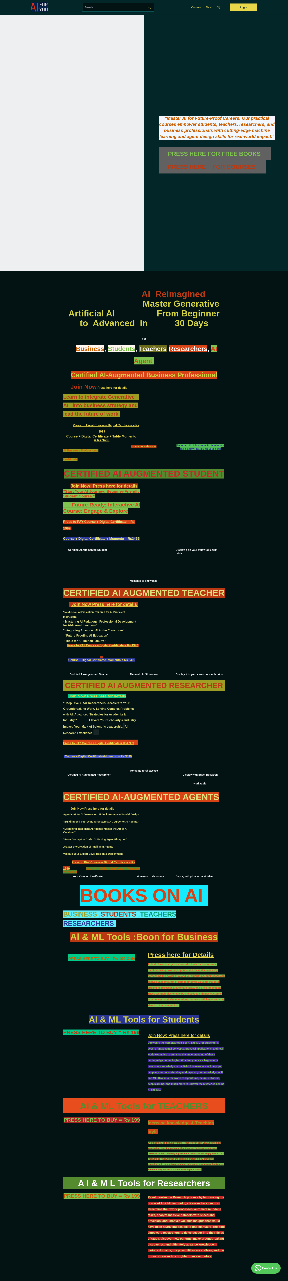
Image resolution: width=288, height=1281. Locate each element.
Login (243, 7)
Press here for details (99, 387)
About (209, 7)
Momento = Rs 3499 (121, 660)
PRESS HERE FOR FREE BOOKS (215, 153)
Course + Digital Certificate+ (88, 660)
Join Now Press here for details (104, 604)
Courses (196, 7)
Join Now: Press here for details (104, 485)
